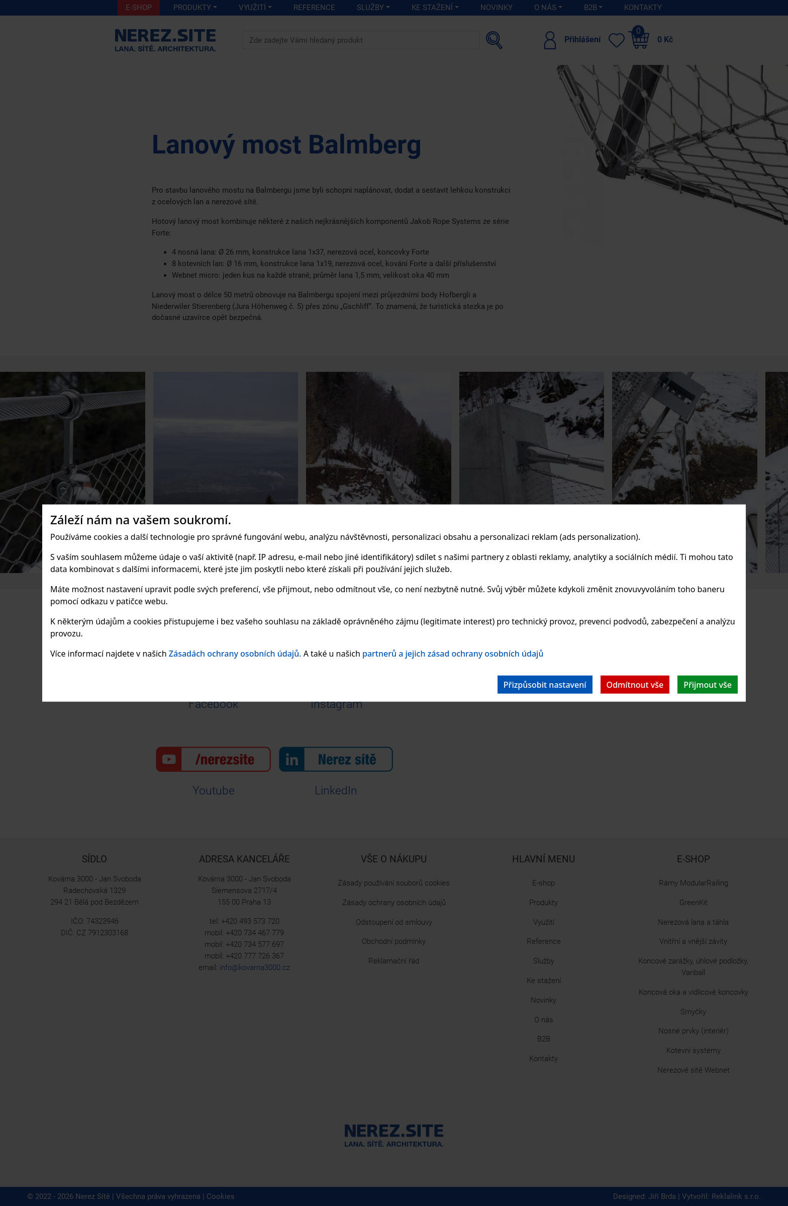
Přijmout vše (707, 684)
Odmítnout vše (635, 684)
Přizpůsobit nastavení (545, 684)
